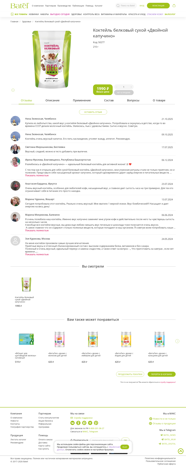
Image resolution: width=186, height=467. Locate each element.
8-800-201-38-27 (96, 428)
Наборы (44, 14)
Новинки (34, 14)
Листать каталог (18, 439)
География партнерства (22, 427)
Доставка (42, 442)
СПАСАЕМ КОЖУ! (155, 14)
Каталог (98, 5)
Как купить (43, 448)
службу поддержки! (168, 382)
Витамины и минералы (114, 14)
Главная (14, 21)
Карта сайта (44, 445)
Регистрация (158, 5)
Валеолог (170, 14)
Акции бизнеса (45, 420)
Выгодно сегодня (60, 14)
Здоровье (76, 14)
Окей (124, 447)
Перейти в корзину (161, 374)
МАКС (85, 431)
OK (125, 440)
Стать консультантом (48, 417)
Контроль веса (91, 14)
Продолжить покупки (130, 374)
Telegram (93, 431)
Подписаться (79, 440)
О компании (38, 5)
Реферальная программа (44, 425)
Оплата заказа (45, 439)
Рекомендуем (16, 442)
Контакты (15, 423)
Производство (64, 5)
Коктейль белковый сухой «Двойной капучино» (58, 21)
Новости (14, 420)
